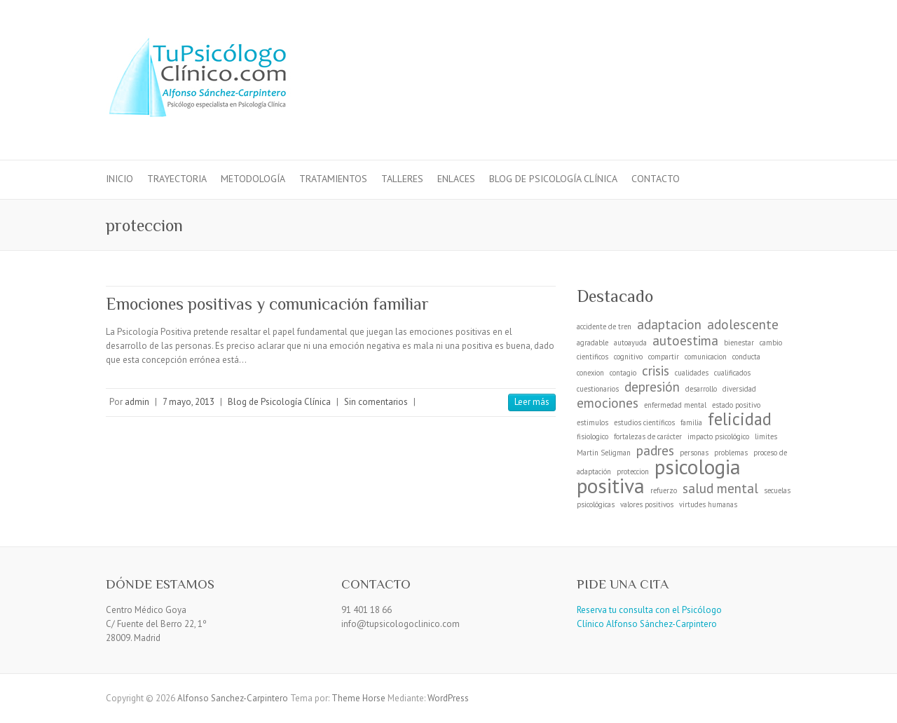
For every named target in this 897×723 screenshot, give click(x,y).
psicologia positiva (659, 476)
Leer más (531, 402)
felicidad (740, 419)
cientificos (592, 357)
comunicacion (706, 357)
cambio (771, 342)
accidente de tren (604, 326)
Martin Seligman (604, 452)
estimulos (592, 422)
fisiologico (592, 436)
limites (766, 436)
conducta (746, 357)
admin (137, 402)
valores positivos (646, 504)
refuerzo (663, 490)
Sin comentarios (376, 402)
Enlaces (456, 178)
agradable (592, 342)
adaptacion (669, 324)
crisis (655, 370)
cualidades (691, 373)
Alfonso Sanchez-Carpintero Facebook (735, 51)
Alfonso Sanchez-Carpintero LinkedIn (756, 51)
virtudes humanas (708, 504)
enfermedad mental (675, 405)
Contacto (655, 178)
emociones (607, 402)
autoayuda (630, 342)
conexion (590, 373)
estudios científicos (644, 422)
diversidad (739, 389)
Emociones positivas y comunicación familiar (267, 303)
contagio (623, 373)
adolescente (743, 324)
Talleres (402, 178)
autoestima (685, 340)
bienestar (739, 342)
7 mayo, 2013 (188, 402)
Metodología (253, 178)
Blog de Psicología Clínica (553, 178)
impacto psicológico (718, 436)
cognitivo (628, 357)
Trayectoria (177, 178)
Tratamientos (333, 178)
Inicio (119, 178)
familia (691, 422)
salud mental (720, 488)
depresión (652, 386)
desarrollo (701, 389)
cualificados (732, 373)
